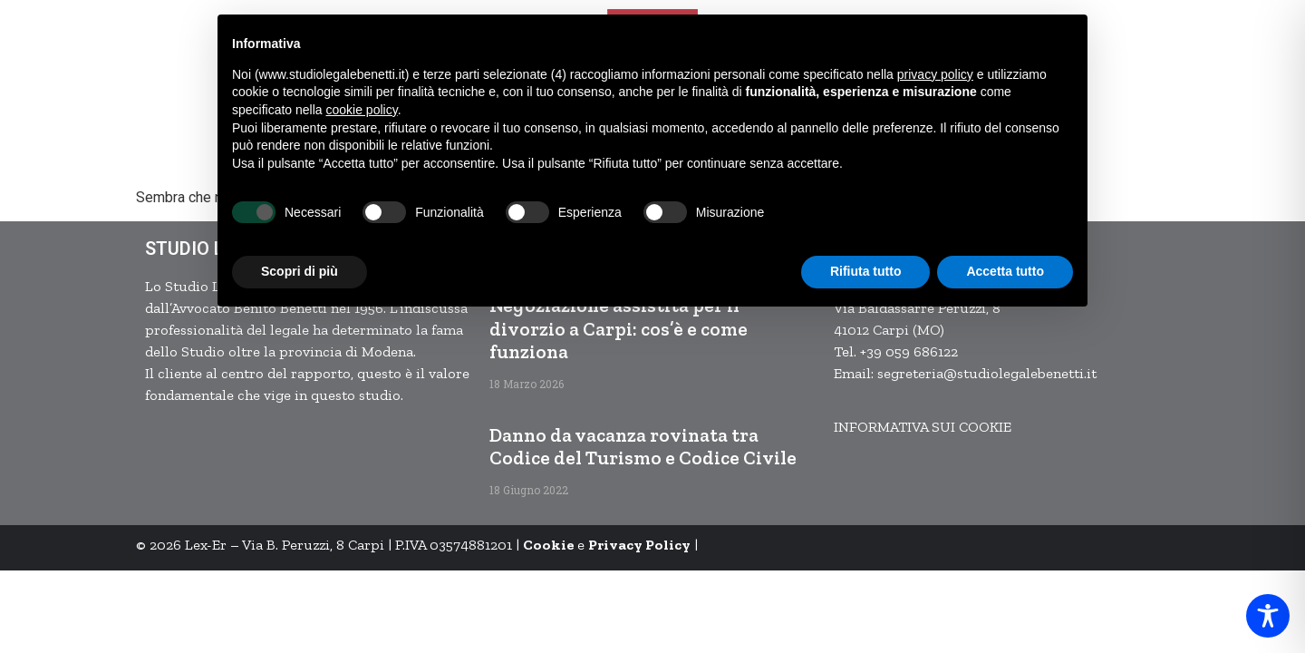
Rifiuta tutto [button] (866, 271)
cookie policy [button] (362, 109)
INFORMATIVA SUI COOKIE (922, 426)
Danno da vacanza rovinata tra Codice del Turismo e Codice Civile (643, 446)
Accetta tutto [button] (1005, 271)
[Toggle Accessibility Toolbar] (1267, 615)
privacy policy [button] (935, 74)
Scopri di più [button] (299, 271)
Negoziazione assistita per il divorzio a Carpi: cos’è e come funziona (618, 328)
